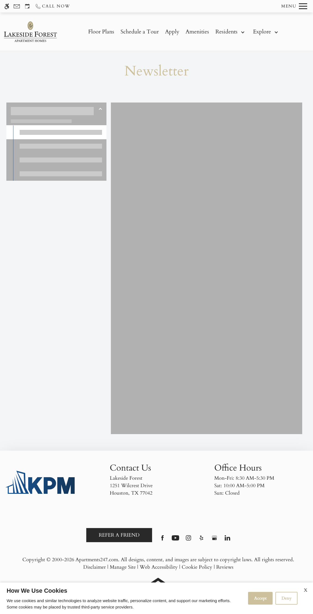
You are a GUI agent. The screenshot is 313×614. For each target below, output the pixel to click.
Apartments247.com (96, 559)
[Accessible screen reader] (7, 6)
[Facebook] (162, 540)
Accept (260, 598)
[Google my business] (214, 540)
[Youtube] (175, 540)
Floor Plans (101, 31)
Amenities (197, 31)
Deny (286, 598)
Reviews (224, 567)
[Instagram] (188, 540)
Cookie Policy (197, 567)
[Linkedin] (227, 540)
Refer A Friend (119, 535)
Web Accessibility (159, 567)
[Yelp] (201, 540)
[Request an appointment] (27, 6)
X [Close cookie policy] (305, 590)
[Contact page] (17, 6)
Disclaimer (94, 567)
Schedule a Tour (140, 31)
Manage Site (123, 567)
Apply (172, 31)
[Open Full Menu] (294, 6)
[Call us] (52, 6)
